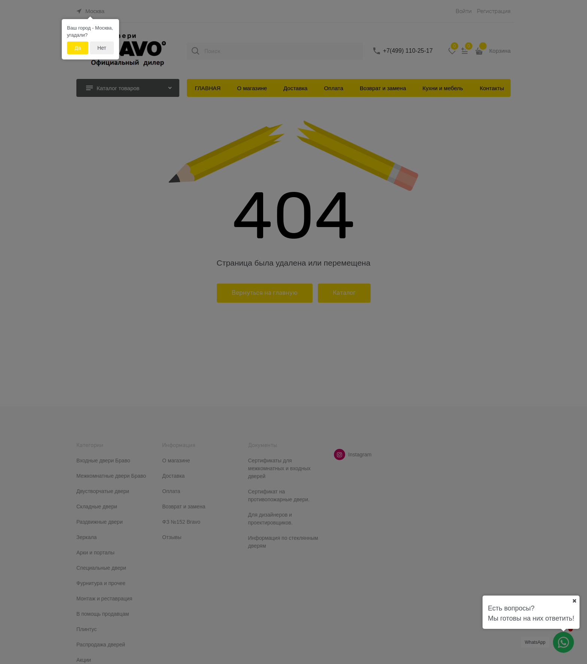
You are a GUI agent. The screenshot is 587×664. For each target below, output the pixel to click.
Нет (101, 48)
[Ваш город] (574, 601)
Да (77, 48)
